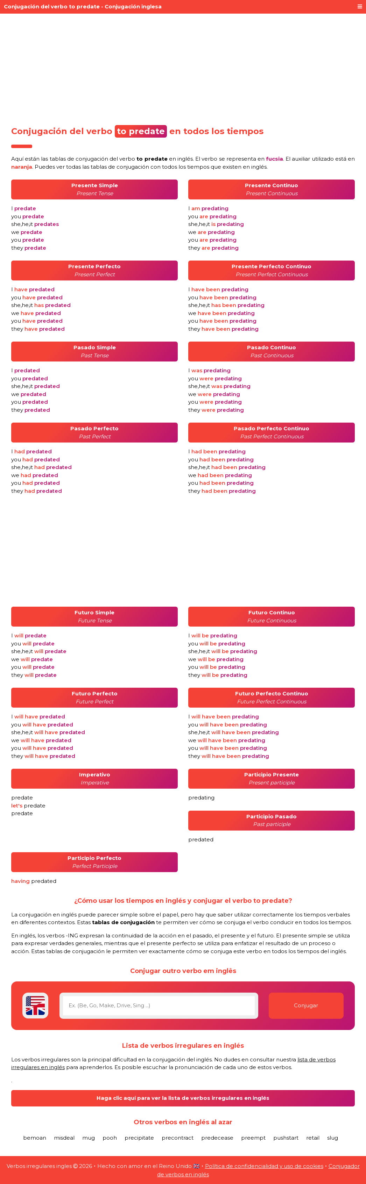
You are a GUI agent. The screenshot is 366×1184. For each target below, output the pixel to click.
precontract (177, 1137)
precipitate (139, 1137)
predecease (217, 1137)
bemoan (34, 1137)
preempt (253, 1137)
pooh (110, 1137)
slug (332, 1137)
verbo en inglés (156, 158)
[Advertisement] (183, 67)
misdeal (64, 1137)
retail (312, 1137)
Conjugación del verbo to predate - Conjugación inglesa (83, 6)
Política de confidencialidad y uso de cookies (264, 1166)
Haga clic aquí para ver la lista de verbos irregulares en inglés (183, 1098)
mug (88, 1137)
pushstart (285, 1137)
